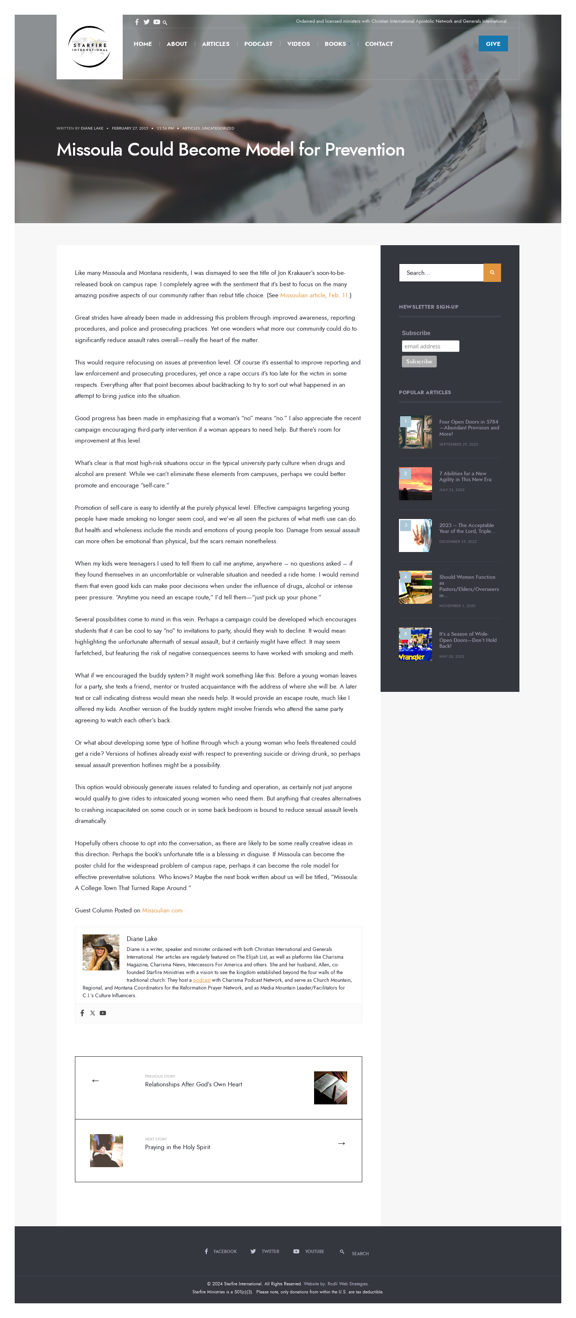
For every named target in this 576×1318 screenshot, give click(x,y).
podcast (201, 980)
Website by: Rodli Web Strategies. (336, 1284)
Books (335, 44)
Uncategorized (218, 128)
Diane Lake (92, 128)
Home (143, 44)
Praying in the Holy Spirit (177, 1144)
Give (493, 44)
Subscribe (416, 333)
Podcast (258, 44)
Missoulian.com (162, 910)
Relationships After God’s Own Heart (193, 1081)
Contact (379, 44)
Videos (298, 44)
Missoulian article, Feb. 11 (314, 295)
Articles (216, 44)
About (177, 44)
